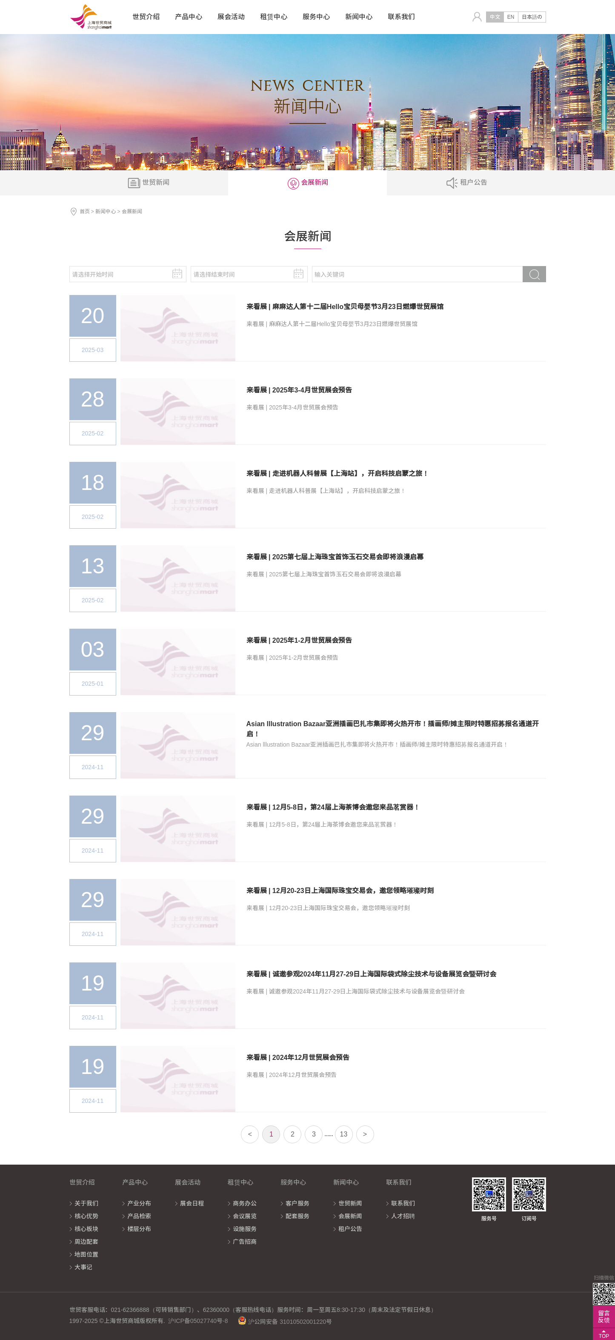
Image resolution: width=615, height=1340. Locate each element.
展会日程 (192, 1203)
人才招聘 (403, 1216)
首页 (85, 212)
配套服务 (297, 1216)
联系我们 (403, 1203)
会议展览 (245, 1216)
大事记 (83, 1267)
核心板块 (86, 1228)
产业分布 (139, 1203)
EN (511, 17)
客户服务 (297, 1203)
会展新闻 (350, 1216)
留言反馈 (604, 1316)
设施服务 (245, 1228)
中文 (495, 17)
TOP (604, 1336)
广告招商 (245, 1241)
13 (344, 1134)
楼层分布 (139, 1228)
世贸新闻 (350, 1203)
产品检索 (139, 1216)
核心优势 (86, 1216)
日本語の (532, 17)
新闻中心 (105, 212)
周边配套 (86, 1241)
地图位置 (86, 1254)
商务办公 (245, 1203)
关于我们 (86, 1203)
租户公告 (350, 1228)
